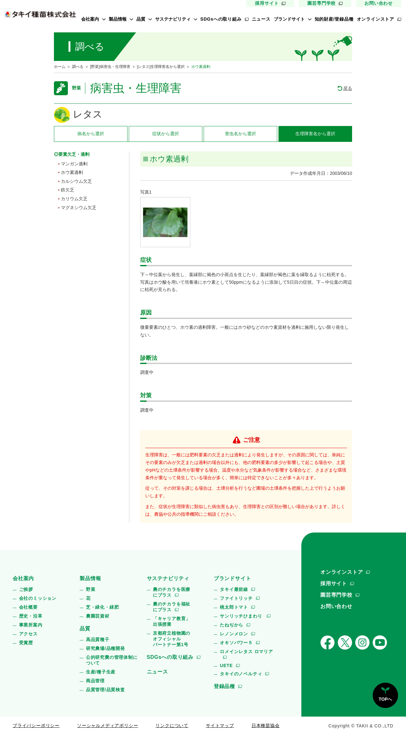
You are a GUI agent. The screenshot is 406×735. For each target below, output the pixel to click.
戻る (347, 88)
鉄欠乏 (67, 189)
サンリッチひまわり (242, 616)
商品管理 (95, 680)
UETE (226, 665)
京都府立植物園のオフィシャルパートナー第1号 (171, 639)
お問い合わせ (378, 3)
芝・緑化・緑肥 (102, 607)
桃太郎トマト (234, 607)
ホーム (59, 66)
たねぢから (231, 624)
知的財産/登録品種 (334, 19)
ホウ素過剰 (72, 172)
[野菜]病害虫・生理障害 (110, 66)
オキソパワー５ (236, 642)
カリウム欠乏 (74, 198)
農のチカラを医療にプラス (171, 592)
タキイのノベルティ (241, 673)
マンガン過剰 (74, 163)
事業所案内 (31, 624)
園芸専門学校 (321, 3)
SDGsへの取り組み (221, 19)
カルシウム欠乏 (76, 181)
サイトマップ (220, 725)
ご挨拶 (26, 589)
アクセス (28, 633)
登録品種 (224, 686)
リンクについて (171, 725)
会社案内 (90, 19)
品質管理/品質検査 (105, 689)
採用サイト (266, 3)
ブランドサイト (289, 19)
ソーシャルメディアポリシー (107, 725)
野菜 (90, 589)
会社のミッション (37, 598)
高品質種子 (97, 639)
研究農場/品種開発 (105, 648)
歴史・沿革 (31, 616)
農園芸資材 (97, 616)
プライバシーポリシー (36, 725)
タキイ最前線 (234, 589)
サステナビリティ (173, 19)
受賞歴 (26, 642)
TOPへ (385, 699)
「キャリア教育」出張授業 (171, 621)
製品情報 (118, 19)
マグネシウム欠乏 (78, 207)
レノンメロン (234, 633)
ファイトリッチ (236, 598)
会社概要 (28, 607)
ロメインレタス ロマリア (246, 651)
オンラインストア (375, 19)
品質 (140, 19)
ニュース (261, 19)
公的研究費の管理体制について (112, 660)
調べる (77, 66)
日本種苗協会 (266, 725)
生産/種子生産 (101, 671)
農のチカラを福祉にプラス (171, 606)
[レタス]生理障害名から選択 (161, 66)
